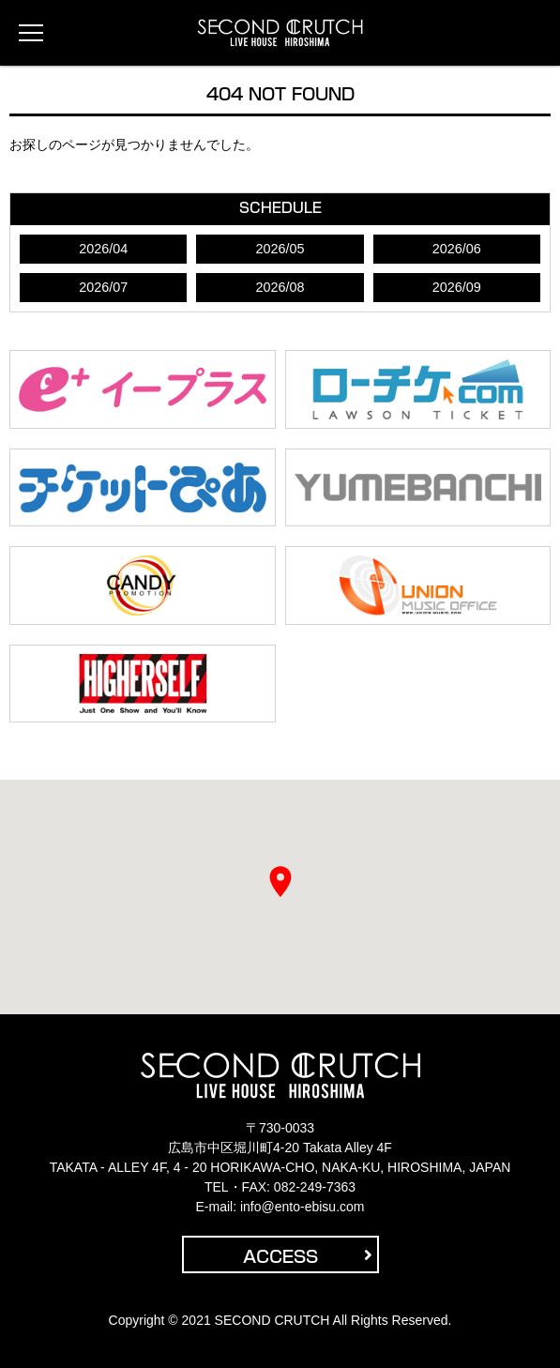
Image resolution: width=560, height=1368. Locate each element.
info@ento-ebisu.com (302, 1206)
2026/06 (456, 248)
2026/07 (103, 287)
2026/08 (279, 287)
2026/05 (279, 248)
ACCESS (307, 1256)
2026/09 (456, 287)
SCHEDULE (280, 208)
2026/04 (103, 248)
